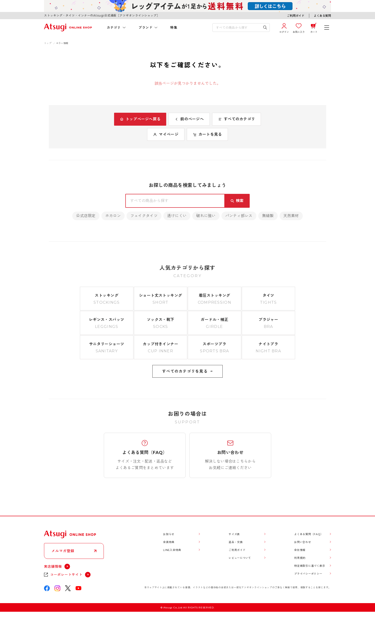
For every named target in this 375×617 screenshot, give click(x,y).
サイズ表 (234, 534)
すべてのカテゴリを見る (187, 371)
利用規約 (299, 558)
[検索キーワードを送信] (265, 27)
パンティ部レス (239, 215)
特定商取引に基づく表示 (309, 565)
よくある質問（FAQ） (308, 534)
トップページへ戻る (140, 119)
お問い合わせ (302, 542)
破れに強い (205, 215)
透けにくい (177, 215)
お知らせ (168, 534)
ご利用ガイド (295, 15)
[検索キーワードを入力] (238, 27)
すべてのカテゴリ (236, 119)
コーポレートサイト (66, 574)
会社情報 (299, 550)
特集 (173, 27)
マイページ (165, 134)
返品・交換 (236, 542)
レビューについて (240, 558)
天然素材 (291, 215)
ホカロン (113, 215)
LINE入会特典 (172, 550)
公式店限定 (85, 215)
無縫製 (268, 215)
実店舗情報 (53, 566)
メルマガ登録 (62, 551)
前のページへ (189, 119)
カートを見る (207, 134)
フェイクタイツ (144, 215)
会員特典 (168, 542)
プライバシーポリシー (308, 573)
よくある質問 (322, 15)
